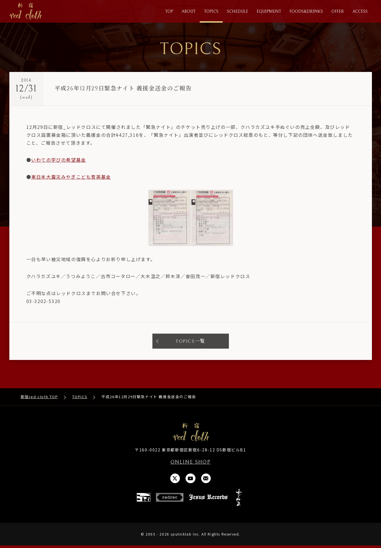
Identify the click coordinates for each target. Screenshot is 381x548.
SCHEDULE (237, 11)
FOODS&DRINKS (306, 11)
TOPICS (211, 11)
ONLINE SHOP (190, 463)
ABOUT (188, 11)
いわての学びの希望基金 (58, 160)
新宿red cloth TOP (39, 398)
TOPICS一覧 (191, 342)
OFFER (337, 11)
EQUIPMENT (269, 11)
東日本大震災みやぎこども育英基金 (71, 177)
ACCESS (360, 11)
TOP (169, 11)
